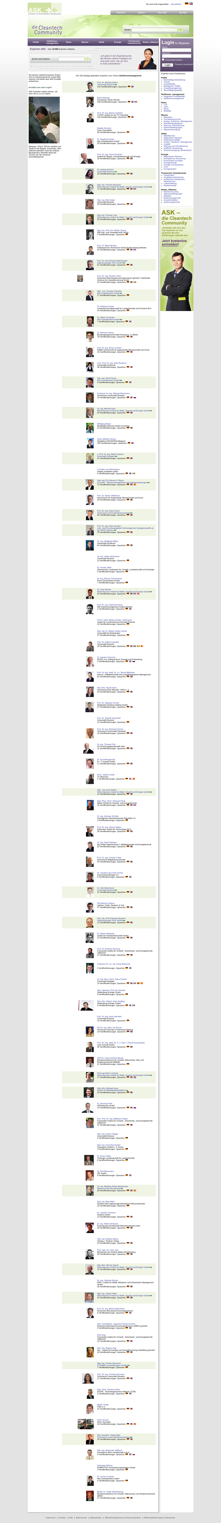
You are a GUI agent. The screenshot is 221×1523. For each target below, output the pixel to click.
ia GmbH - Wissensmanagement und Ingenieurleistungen (123, 482)
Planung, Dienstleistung (174, 125)
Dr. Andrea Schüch (105, 170)
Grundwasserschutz (172, 119)
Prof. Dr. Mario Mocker (107, 246)
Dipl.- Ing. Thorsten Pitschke (109, 291)
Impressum (51, 1518)
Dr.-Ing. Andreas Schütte (108, 816)
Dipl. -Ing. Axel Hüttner (107, 790)
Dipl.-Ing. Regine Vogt (106, 1348)
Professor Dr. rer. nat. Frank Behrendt (113, 964)
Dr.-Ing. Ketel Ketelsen (107, 842)
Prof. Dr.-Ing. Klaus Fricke (108, 511)
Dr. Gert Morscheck (105, 888)
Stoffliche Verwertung (173, 148)
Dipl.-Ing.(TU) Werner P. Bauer (110, 480)
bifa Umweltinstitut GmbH (109, 293)
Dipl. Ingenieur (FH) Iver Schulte (111, 990)
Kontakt (62, 1518)
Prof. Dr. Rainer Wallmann (108, 496)
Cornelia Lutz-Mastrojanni (108, 469)
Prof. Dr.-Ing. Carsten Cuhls (109, 858)
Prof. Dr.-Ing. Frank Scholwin (109, 154)
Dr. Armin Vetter (104, 1156)
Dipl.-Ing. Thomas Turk (107, 215)
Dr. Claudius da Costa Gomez (110, 873)
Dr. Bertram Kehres (105, 333)
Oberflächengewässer (173, 123)
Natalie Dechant (104, 128)
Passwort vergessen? (184, 64)
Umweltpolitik (169, 84)
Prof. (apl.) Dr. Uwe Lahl (107, 1250)
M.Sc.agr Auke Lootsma (107, 1073)
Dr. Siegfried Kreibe (105, 139)
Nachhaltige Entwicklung (174, 80)
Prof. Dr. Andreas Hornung (108, 949)
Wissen (141, 13)
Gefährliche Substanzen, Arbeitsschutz (174, 180)
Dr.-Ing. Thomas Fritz (106, 744)
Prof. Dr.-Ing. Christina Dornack (110, 1374)
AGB (71, 1518)
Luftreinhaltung (170, 183)
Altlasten (167, 196)
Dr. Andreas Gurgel (105, 306)
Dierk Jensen (103, 1420)
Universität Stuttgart (107, 456)
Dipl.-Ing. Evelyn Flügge (107, 1134)
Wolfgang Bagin (104, 424)
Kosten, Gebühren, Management (178, 121)
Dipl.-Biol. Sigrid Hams (107, 688)
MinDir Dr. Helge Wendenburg (110, 1492)
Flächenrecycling (171, 192)
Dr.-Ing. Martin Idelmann (107, 1224)
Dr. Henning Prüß (104, 1103)
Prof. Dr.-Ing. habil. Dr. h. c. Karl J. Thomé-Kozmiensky (121, 1043)
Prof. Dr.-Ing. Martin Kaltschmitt (110, 1309)
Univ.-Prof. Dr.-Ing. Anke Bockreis (111, 363)
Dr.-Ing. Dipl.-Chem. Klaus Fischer (112, 979)
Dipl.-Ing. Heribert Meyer (108, 1239)
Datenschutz (81, 1518)
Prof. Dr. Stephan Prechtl (108, 703)
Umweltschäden (171, 200)
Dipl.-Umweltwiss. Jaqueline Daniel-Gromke (116, 1324)
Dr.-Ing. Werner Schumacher (109, 578)
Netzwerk (121, 13)
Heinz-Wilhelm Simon (106, 439)
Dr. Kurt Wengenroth (106, 759)
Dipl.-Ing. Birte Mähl (105, 1202)
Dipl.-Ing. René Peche (106, 378)
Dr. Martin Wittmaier (105, 934)
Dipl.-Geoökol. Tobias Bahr (109, 1435)
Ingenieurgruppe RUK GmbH (111, 263)
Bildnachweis (96, 1518)
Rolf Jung (101, 1335)
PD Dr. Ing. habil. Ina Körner (109, 1028)
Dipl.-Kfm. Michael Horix (107, 1088)
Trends (167, 82)
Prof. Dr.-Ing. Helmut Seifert (109, 827)
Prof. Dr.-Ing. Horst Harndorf (109, 1016)
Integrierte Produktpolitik (174, 96)
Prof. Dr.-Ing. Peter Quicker (109, 526)
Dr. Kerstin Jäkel (104, 567)
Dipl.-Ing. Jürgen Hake (107, 1293)
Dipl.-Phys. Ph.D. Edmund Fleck (111, 801)
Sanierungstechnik (172, 202)
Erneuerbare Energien (173, 161)
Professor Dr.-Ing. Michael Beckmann (113, 393)
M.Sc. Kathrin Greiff (105, 775)
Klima (166, 109)
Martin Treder (103, 1405)
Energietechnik (170, 163)
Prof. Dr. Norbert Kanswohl (109, 718)
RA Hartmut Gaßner (105, 903)
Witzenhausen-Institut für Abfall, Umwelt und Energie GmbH (124, 187)
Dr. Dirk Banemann (105, 1171)
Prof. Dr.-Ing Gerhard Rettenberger (112, 261)
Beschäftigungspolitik (173, 90)
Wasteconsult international (110, 1188)
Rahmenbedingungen (173, 127)
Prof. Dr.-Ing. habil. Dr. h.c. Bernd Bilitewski (116, 672)
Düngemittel (169, 175)
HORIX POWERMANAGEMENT (112, 1090)
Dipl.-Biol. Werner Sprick (108, 1265)
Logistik (167, 144)
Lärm (166, 107)
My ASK (183, 13)
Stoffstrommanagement (174, 98)
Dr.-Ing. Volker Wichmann (108, 556)
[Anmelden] (176, 4)
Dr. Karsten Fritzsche (106, 657)
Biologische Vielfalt (172, 86)
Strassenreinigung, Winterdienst (177, 150)
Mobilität (167, 111)
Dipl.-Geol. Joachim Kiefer (108, 1389)
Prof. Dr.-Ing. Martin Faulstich (110, 113)
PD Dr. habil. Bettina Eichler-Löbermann (114, 620)
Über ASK (162, 13)
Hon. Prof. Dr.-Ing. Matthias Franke (112, 1119)
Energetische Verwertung (175, 158)
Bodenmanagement (172, 198)
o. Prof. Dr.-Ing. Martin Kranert (110, 454)
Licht (166, 167)
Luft (165, 105)
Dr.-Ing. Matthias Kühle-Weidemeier (112, 1186)
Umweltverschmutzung (174, 177)
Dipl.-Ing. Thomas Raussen (109, 185)
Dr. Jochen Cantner (105, 1477)
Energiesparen (170, 169)
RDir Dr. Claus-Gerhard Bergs (110, 1058)
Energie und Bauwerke (174, 165)
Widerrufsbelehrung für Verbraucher (159, 1518)
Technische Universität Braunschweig (114, 513)
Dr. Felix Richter (104, 590)
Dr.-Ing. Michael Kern (106, 409)
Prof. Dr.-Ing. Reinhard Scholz (110, 729)
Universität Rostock (107, 85)
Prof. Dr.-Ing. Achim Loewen (109, 348)
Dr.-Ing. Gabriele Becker (107, 1280)
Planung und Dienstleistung (176, 146)
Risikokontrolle (170, 185)
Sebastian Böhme (105, 1465)
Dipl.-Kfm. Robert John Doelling (111, 1001)
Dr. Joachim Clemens (106, 1213)
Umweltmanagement (173, 88)
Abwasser (168, 117)
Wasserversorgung (172, 129)
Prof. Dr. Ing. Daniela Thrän (109, 276)
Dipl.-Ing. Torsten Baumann (109, 1363)
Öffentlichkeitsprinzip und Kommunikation (123, 1518)
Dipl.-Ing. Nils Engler (106, 200)
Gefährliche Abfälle (172, 140)
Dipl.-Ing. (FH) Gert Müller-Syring (111, 230)
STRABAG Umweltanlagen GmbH (113, 1365)
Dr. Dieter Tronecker (106, 317)
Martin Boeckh (103, 98)
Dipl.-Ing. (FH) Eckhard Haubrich (111, 918)
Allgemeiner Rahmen (173, 138)
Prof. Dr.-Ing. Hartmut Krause (110, 605)
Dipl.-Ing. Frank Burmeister (109, 1145)
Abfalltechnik (169, 136)
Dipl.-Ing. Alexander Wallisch (109, 1450)
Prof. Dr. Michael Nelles (107, 83)
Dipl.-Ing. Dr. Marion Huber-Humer (112, 631)
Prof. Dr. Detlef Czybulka (108, 642)
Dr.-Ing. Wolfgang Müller (107, 541)
